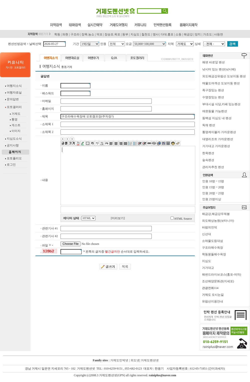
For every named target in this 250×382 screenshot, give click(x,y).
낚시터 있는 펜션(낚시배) (219, 69)
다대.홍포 (167, 34)
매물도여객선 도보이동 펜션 (221, 83)
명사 (156, 34)
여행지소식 (14, 86)
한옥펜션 (208, 153)
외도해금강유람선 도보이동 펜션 (224, 76)
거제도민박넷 (119, 360)
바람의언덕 (209, 227)
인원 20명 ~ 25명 (213, 193)
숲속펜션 (208, 160)
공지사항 (13, 145)
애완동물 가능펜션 (214, 111)
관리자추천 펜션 (213, 167)
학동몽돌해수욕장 (214, 254)
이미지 (16, 131)
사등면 (218, 34)
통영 (15, 119)
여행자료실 (14, 92)
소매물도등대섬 (212, 241)
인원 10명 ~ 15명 (213, 181)
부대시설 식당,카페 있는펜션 (221, 104)
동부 (125, 34)
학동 (57, 34)
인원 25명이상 (211, 199)
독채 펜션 (208, 125)
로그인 (11, 164)
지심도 (135, 34)
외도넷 (135, 360)
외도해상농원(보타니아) (218, 220)
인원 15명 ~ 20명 (213, 187)
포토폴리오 (14, 158)
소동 (179, 34)
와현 (65, 34)
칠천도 (146, 34)
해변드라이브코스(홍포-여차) (221, 274)
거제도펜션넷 (150, 360)
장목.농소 (88, 34)
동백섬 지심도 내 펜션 (217, 118)
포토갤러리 (14, 107)
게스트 (16, 125)
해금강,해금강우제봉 (216, 214)
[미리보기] (118, 218)
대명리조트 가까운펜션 (217, 139)
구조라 (75, 34)
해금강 (188, 34)
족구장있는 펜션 (213, 90)
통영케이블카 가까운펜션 (219, 132)
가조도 (207, 34)
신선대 (206, 234)
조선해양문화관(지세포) (218, 281)
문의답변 (12, 99)
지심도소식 (14, 138)
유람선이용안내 (212, 301)
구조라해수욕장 (212, 247)
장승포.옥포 (112, 34)
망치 (198, 34)
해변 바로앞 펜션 (213, 62)
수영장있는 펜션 (213, 97)
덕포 (99, 34)
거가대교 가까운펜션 (216, 146)
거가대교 (208, 268)
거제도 (15, 113)
